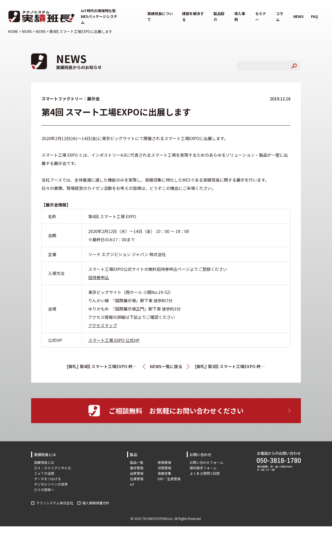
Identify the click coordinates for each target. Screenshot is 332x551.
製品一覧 (136, 462)
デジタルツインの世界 (51, 484)
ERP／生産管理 (169, 478)
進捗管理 (136, 467)
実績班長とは (44, 462)
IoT (132, 484)
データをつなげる (47, 478)
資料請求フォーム (203, 467)
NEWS (298, 16)
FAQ (314, 16)
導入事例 (239, 16)
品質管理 (136, 473)
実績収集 (164, 473)
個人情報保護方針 (95, 502)
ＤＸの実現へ (44, 489)
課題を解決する (193, 16)
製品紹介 (218, 16)
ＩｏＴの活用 (44, 473)
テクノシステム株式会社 (54, 502)
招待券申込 (98, 277)
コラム (279, 16)
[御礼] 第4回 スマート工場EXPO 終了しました (106, 366)
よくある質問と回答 (205, 473)
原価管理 (164, 462)
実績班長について (160, 16)
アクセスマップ (102, 325)
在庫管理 (136, 478)
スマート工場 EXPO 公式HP (114, 340)
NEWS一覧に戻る (166, 366)
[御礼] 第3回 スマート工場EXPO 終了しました (230, 366)
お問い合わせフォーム (206, 462)
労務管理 (164, 467)
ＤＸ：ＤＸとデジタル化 (52, 467)
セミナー (260, 16)
